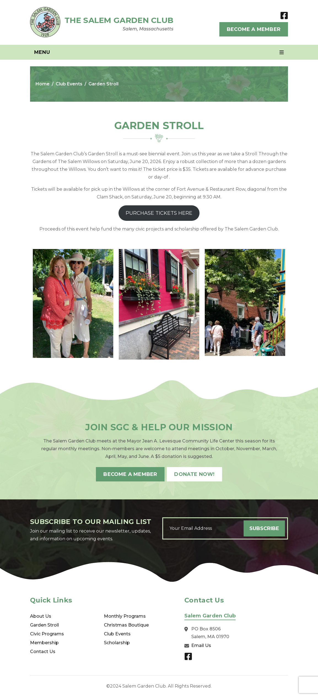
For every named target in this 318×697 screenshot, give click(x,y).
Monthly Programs (125, 616)
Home (43, 84)
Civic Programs (47, 633)
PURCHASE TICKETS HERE (159, 213)
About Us (40, 616)
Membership (44, 642)
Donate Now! (194, 474)
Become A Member (254, 29)
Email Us (201, 645)
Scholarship (117, 642)
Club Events (69, 84)
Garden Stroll (44, 625)
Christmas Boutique (126, 625)
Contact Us (42, 651)
